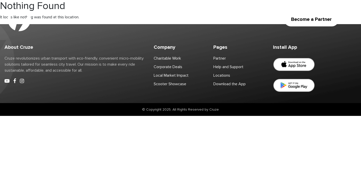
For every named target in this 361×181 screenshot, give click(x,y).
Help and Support (228, 66)
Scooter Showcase (170, 83)
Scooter (80, 19)
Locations (104, 19)
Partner (128, 19)
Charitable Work (157, 19)
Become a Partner (311, 19)
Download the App (233, 19)
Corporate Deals (194, 19)
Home (59, 19)
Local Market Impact (171, 75)
